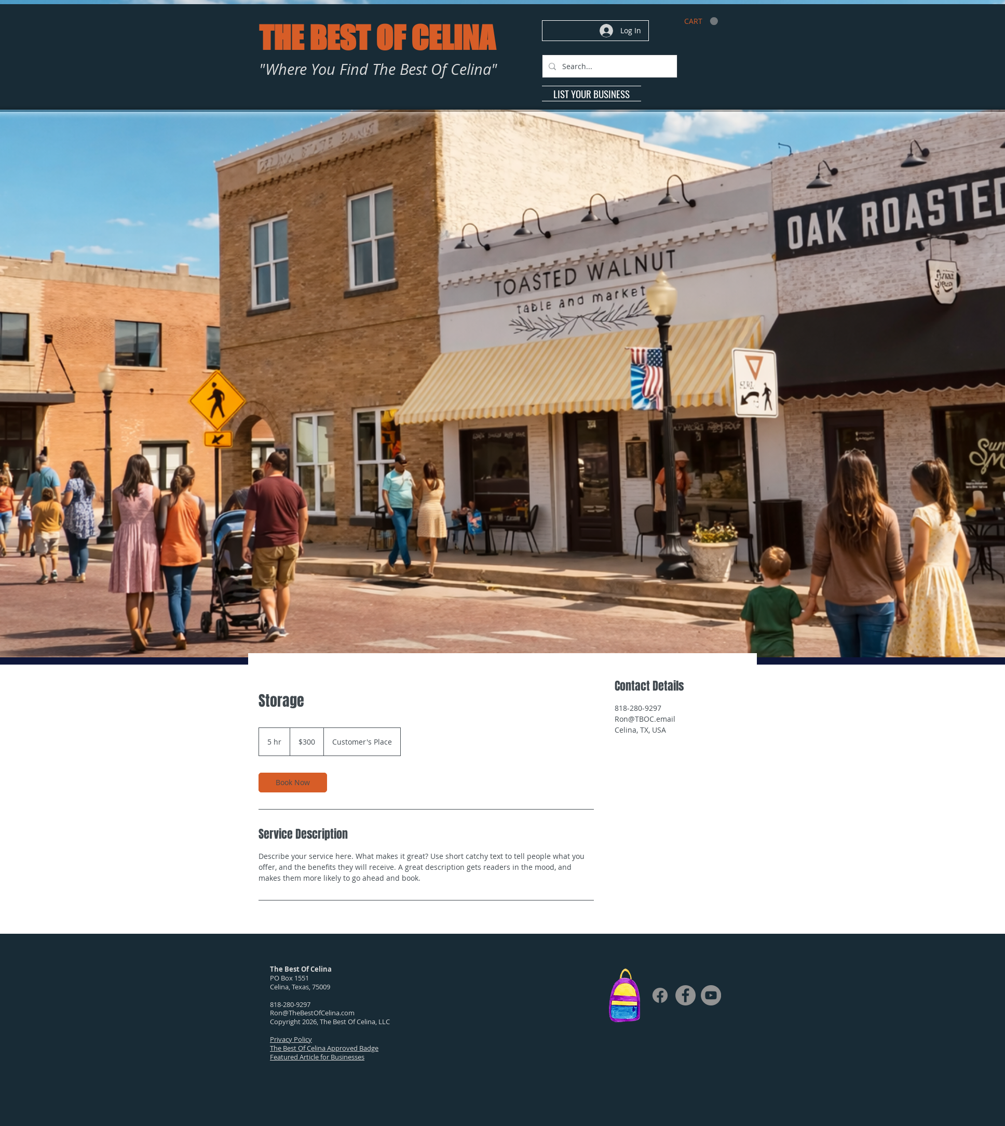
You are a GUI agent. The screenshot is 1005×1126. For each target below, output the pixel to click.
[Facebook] (660, 995)
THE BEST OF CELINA (377, 37)
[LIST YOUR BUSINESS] (591, 93)
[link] (701, 21)
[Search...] (608, 66)
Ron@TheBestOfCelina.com (312, 1012)
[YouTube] (711, 995)
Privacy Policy (291, 1039)
